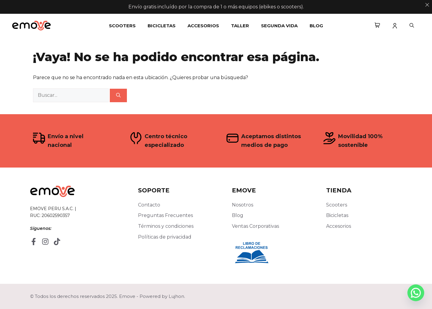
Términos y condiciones (166, 226)
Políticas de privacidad (164, 237)
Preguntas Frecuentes (165, 215)
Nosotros (242, 205)
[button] (412, 26)
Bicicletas (162, 25)
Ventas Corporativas (255, 226)
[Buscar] (118, 95)
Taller (240, 25)
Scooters (122, 25)
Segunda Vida (279, 25)
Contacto (149, 205)
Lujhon (176, 296)
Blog (316, 25)
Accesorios (203, 25)
